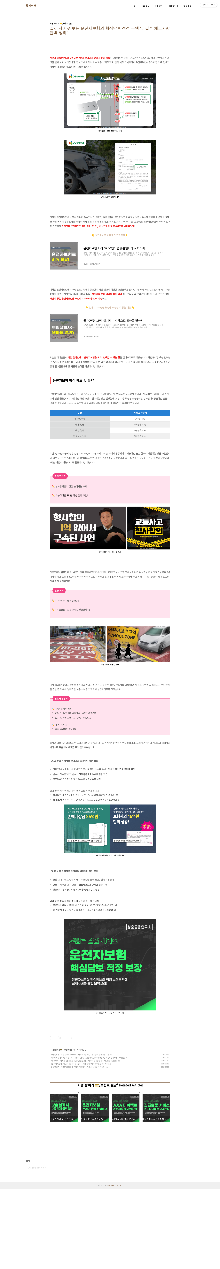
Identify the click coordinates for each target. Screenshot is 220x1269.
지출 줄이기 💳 (57, 1089)
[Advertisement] (110, 488)
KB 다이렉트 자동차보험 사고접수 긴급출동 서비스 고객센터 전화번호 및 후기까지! (80, 1103)
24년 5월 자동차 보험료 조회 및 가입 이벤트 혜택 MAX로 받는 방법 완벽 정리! (78, 1106)
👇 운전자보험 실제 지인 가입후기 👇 (110, 235)
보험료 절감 (68, 1089)
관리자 (119, 1265)
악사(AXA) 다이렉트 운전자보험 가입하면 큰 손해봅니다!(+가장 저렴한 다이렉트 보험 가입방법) (84, 1100)
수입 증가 (159, 5)
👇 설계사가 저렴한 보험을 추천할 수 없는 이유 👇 (110, 307)
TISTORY (110, 1265)
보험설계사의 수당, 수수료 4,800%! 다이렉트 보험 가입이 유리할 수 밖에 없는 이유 (80, 1094)
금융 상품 (187, 5)
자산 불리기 (173, 5)
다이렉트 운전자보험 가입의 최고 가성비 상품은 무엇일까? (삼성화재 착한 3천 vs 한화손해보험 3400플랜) (88, 1097)
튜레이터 (31, 6)
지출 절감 (145, 5)
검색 (60, 1247)
